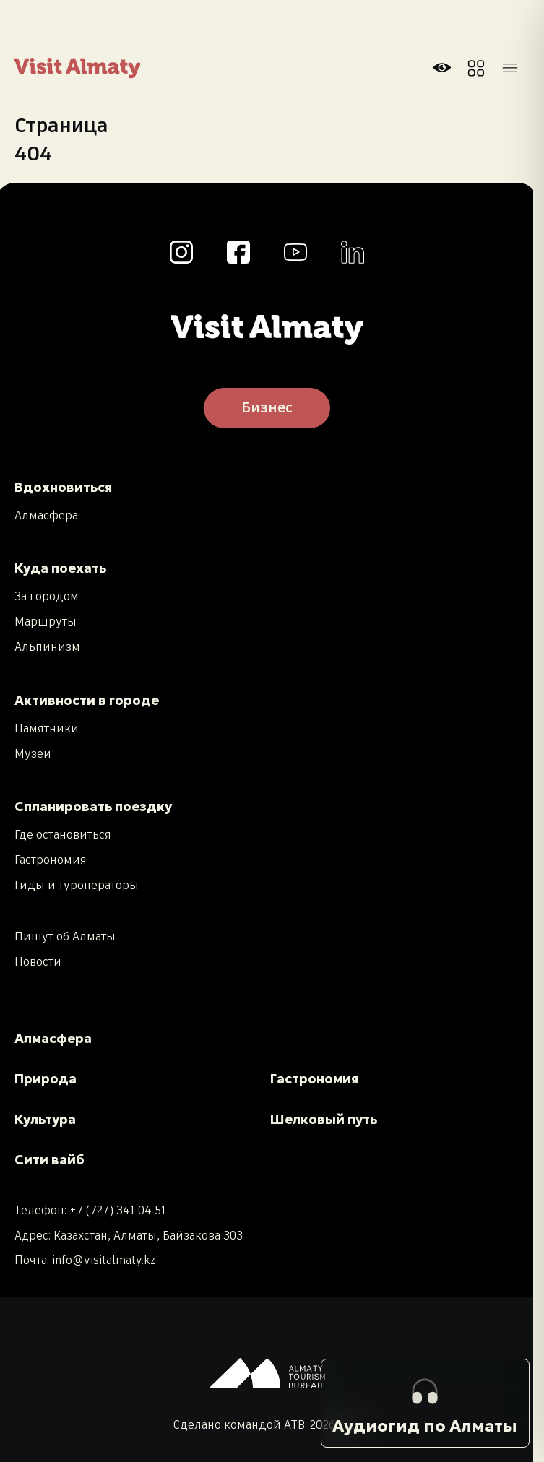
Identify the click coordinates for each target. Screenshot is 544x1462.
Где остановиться (62, 836)
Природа (45, 1078)
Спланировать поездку (93, 806)
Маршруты (45, 622)
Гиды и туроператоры (76, 886)
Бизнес (267, 408)
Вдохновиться (63, 487)
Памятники (46, 729)
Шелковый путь (323, 1119)
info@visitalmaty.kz (103, 1260)
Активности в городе (86, 700)
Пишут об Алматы (65, 937)
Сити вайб (49, 1159)
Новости (37, 963)
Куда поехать (60, 568)
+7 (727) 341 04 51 (117, 1211)
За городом (46, 597)
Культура (45, 1119)
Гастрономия (50, 861)
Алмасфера (46, 516)
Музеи (32, 755)
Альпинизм (47, 648)
